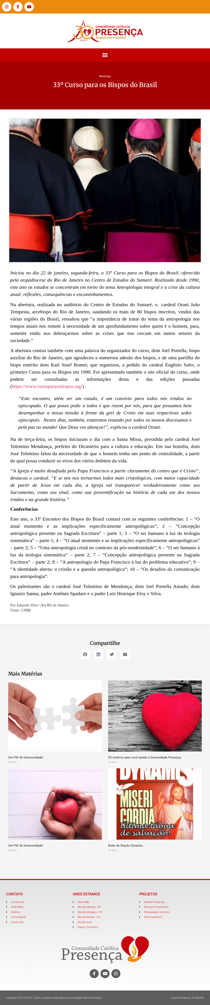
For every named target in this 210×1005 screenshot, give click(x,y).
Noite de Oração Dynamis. (126, 845)
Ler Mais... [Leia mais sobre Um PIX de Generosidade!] (13, 762)
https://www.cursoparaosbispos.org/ (47, 386)
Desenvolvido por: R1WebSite (187, 997)
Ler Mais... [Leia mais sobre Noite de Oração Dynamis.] (113, 850)
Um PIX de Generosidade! (25, 757)
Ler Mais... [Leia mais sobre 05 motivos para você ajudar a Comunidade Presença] (113, 762)
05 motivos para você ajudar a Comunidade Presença (144, 757)
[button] (105, 55)
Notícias (105, 76)
